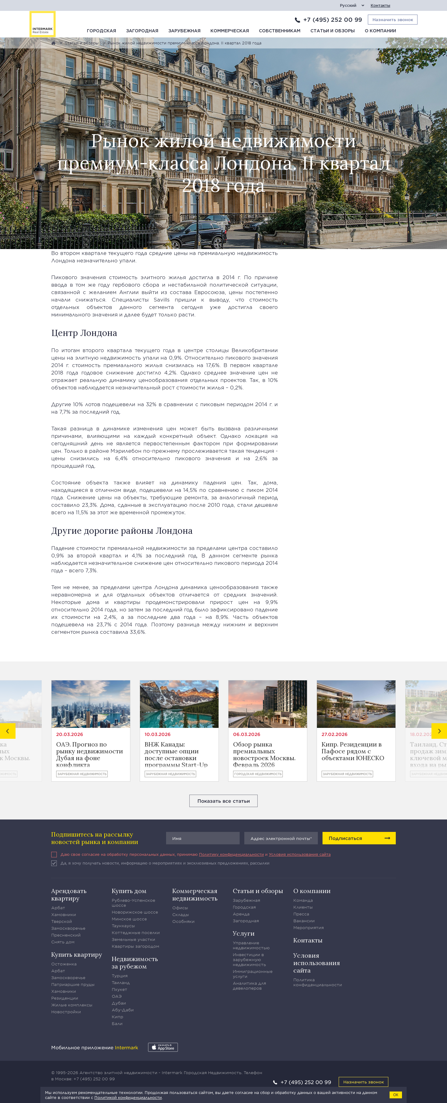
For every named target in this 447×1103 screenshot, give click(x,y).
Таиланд (121, 982)
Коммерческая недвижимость (195, 894)
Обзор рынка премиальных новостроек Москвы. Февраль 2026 (264, 754)
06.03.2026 (246, 734)
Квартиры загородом (135, 946)
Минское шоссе (129, 918)
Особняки (183, 921)
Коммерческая (229, 31)
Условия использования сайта (300, 854)
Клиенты (303, 907)
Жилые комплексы (72, 1004)
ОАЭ (117, 996)
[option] (91, 731)
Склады (180, 914)
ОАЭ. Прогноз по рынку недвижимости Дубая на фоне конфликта (89, 754)
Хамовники (63, 914)
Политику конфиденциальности (231, 854)
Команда (303, 900)
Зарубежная (184, 31)
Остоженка (64, 963)
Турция (120, 975)
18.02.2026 (423, 734)
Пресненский (66, 935)
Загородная (142, 31)
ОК (395, 1095)
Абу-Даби (123, 1009)
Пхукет (119, 989)
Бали (117, 1023)
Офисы (180, 907)
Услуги (244, 933)
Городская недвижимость (258, 774)
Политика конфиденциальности (317, 982)
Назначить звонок (363, 1081)
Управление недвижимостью (251, 945)
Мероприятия (308, 927)
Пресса (301, 913)
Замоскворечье (68, 928)
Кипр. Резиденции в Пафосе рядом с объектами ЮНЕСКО (353, 751)
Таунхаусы (123, 925)
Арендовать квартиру (69, 894)
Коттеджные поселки (136, 932)
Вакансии (304, 920)
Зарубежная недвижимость (81, 774)
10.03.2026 (158, 734)
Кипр (117, 1016)
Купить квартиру (76, 954)
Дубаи (119, 1003)
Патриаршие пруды (73, 984)
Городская (101, 31)
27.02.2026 (335, 734)
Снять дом (62, 941)
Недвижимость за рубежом (135, 962)
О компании (380, 31)
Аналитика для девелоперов (249, 986)
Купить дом (129, 891)
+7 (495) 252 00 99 (332, 19)
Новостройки (66, 1011)
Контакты (380, 5)
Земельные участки (133, 939)
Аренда (241, 913)
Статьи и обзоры (332, 31)
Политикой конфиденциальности (128, 1097)
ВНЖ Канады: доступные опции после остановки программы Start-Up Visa (176, 754)
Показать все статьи (223, 801)
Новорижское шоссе (135, 912)
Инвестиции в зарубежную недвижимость (249, 959)
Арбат (58, 907)
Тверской (61, 921)
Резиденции (64, 998)
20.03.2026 (69, 734)
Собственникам (279, 31)
